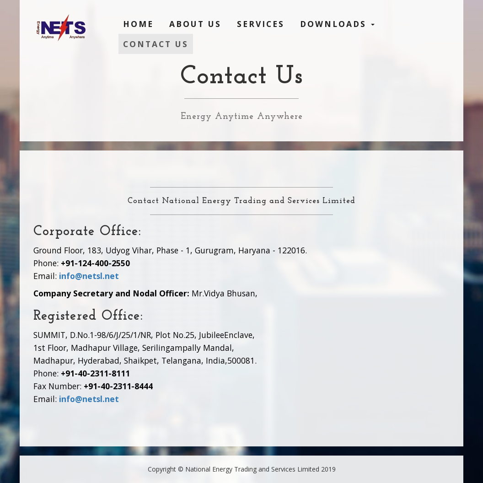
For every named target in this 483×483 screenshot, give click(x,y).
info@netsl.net (89, 275)
